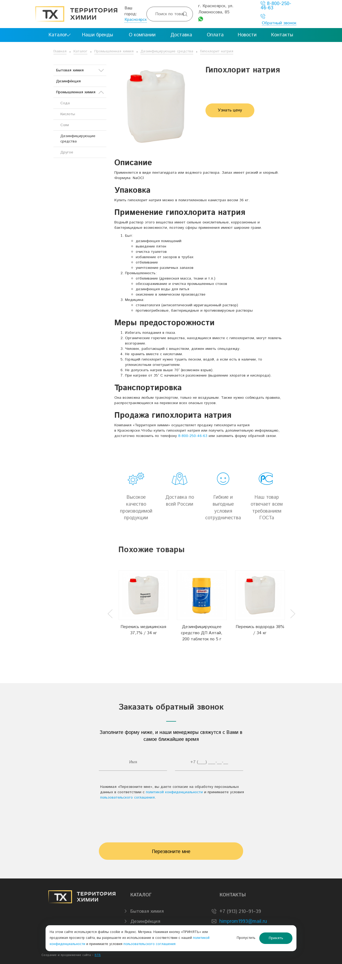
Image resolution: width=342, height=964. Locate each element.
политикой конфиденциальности (174, 792)
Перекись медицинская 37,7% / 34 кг (143, 630)
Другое (66, 152)
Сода (65, 103)
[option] (143, 609)
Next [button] (292, 613)
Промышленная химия (114, 51)
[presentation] (171, 818)
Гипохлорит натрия (216, 51)
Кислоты (67, 114)
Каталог (80, 51)
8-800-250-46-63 (276, 5)
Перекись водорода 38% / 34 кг (260, 630)
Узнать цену (230, 110)
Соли (64, 125)
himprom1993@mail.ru (243, 921)
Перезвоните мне (171, 851)
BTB (98, 955)
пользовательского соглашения (127, 797)
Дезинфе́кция (68, 81)
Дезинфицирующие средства (167, 51)
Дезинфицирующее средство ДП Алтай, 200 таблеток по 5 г (201, 633)
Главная (60, 51)
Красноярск (136, 19)
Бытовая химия (80, 70)
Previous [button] (110, 613)
